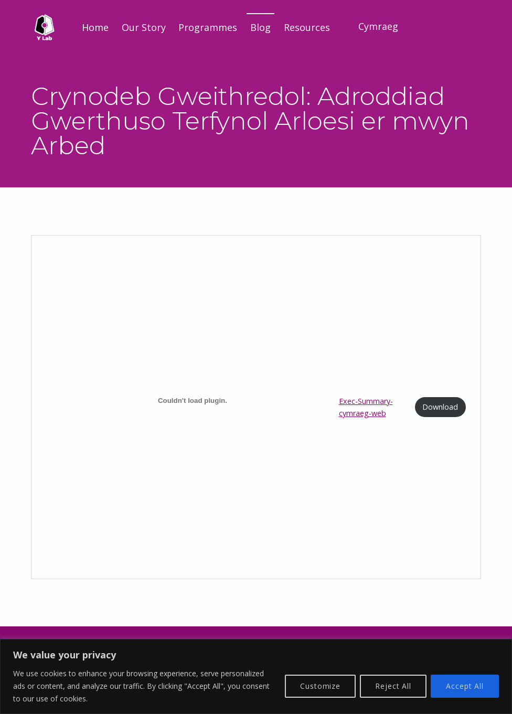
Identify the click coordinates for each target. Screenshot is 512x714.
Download (440, 407)
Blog (260, 27)
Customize (320, 686)
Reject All (393, 686)
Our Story (144, 27)
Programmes (207, 27)
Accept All (465, 686)
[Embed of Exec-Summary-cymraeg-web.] (192, 400)
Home (95, 27)
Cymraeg (378, 26)
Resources (307, 27)
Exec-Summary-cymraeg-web (366, 407)
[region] (256, 676)
